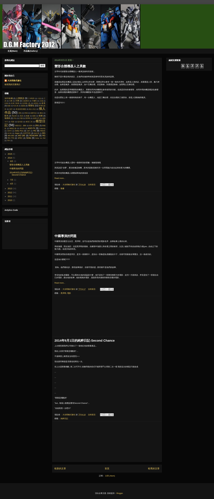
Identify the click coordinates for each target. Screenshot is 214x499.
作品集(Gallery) (31, 51)
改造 (43, 103)
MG (44, 133)
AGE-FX (31, 128)
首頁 (107, 468)
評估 (15, 118)
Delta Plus (19, 131)
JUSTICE (27, 133)
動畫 (62, 188)
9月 (12, 161)
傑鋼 (41, 116)
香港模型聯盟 (21, 109)
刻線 (8, 106)
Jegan (17, 133)
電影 (69, 293)
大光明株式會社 (14, 80)
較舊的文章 (154, 468)
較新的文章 (60, 468)
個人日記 (32, 109)
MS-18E (21, 135)
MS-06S (11, 136)
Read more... (59, 178)
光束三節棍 (15, 103)
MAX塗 (36, 133)
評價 (21, 118)
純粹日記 (64, 418)
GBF (28, 131)
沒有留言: (92, 185)
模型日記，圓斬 (20, 125)
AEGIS (22, 128)
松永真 (15, 106)
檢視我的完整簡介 (13, 84)
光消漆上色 (26, 103)
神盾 (26, 113)
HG (34, 131)
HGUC (42, 131)
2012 (10, 192)
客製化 (31, 105)
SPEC (20, 138)
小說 (39, 98)
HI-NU (9, 133)
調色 (37, 126)
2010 (10, 200)
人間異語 (20, 98)
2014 (10, 158)
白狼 (6, 103)
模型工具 (29, 122)
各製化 (36, 103)
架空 (11, 109)
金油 (23, 106)
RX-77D (11, 138)
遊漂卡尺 (36, 118)
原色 (20, 113)
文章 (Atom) (110, 476)
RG (43, 135)
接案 (34, 116)
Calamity (42, 128)
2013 (10, 188)
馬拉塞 (14, 116)
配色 (6, 116)
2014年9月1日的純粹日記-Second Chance (84, 340)
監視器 (20, 122)
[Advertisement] (107, 212)
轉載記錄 (13, 128)
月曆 (17, 101)
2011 (10, 196)
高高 (21, 116)
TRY (8, 140)
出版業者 (25, 101)
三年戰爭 (31, 98)
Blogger (119, 493)
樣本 (30, 125)
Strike (28, 138)
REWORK (33, 135)
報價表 (7, 118)
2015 (10, 154)
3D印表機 (9, 98)
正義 (41, 101)
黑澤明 (63, 293)
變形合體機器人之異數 (70, 66)
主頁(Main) (12, 51)
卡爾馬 (34, 101)
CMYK (9, 131)
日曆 (10, 101)
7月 (12, 180)
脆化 (41, 113)
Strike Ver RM (40, 138)
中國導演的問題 (65, 236)
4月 (12, 184)
